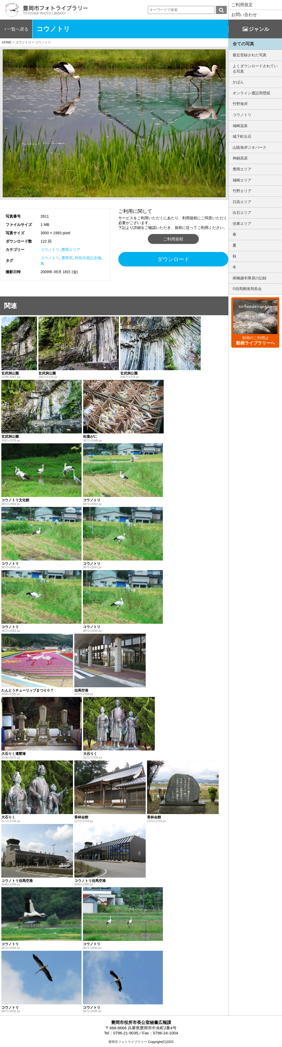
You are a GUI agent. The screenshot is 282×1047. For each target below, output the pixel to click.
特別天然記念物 (88, 258)
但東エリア (242, 223)
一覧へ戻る (17, 29)
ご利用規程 (173, 239)
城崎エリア (242, 180)
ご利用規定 (242, 4)
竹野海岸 (240, 104)
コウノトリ (50, 249)
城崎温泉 (240, 126)
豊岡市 (67, 258)
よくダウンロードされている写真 (255, 68)
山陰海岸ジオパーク (249, 147)
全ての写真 (243, 44)
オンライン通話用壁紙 (251, 93)
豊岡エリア (70, 249)
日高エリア (242, 202)
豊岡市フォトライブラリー (127, 1042)
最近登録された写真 (249, 55)
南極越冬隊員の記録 (249, 278)
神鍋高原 (240, 158)
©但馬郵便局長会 (247, 289)
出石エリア (242, 212)
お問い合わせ (244, 14)
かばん (238, 82)
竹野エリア (242, 191)
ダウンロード (173, 259)
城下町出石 (242, 136)
